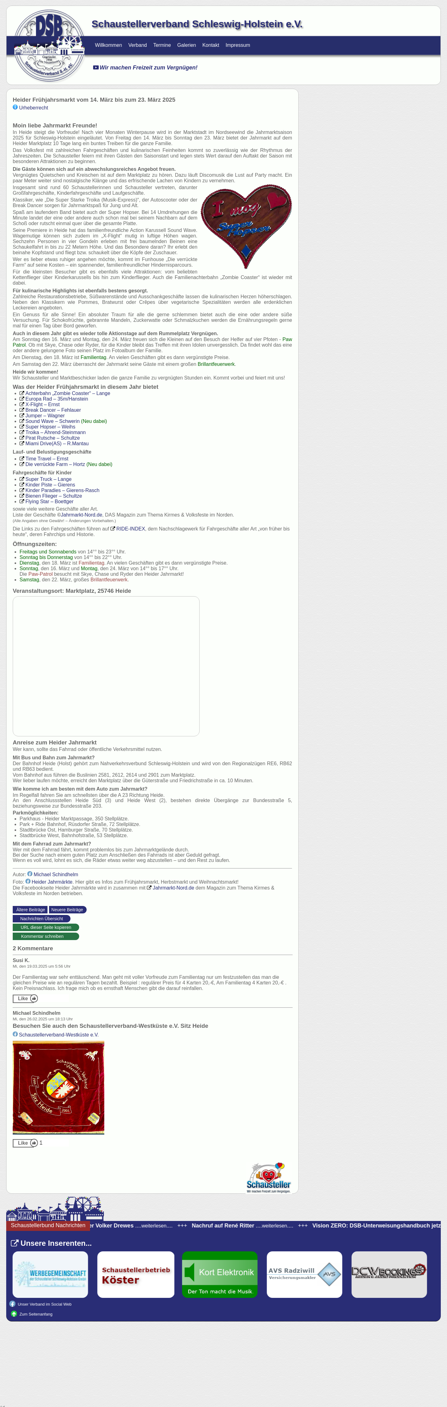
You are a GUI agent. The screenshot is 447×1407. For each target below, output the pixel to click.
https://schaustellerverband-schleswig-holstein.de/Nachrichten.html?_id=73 (81, 928)
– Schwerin (50, 421)
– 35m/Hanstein (54, 399)
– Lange (65, 393)
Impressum (238, 45)
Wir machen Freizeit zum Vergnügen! (145, 67)
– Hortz (52, 464)
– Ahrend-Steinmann (53, 432)
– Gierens (47, 484)
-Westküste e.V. (56, 1034)
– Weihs (47, 426)
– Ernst (40, 404)
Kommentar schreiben (46, 936)
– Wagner (42, 415)
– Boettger (47, 501)
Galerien (186, 45)
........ (249, 1226)
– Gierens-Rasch (59, 490)
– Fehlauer (50, 410)
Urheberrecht (30, 107)
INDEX (128, 528)
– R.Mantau (54, 443)
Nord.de (81, 514)
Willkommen (108, 45)
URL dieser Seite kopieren (46, 927)
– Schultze (50, 438)
